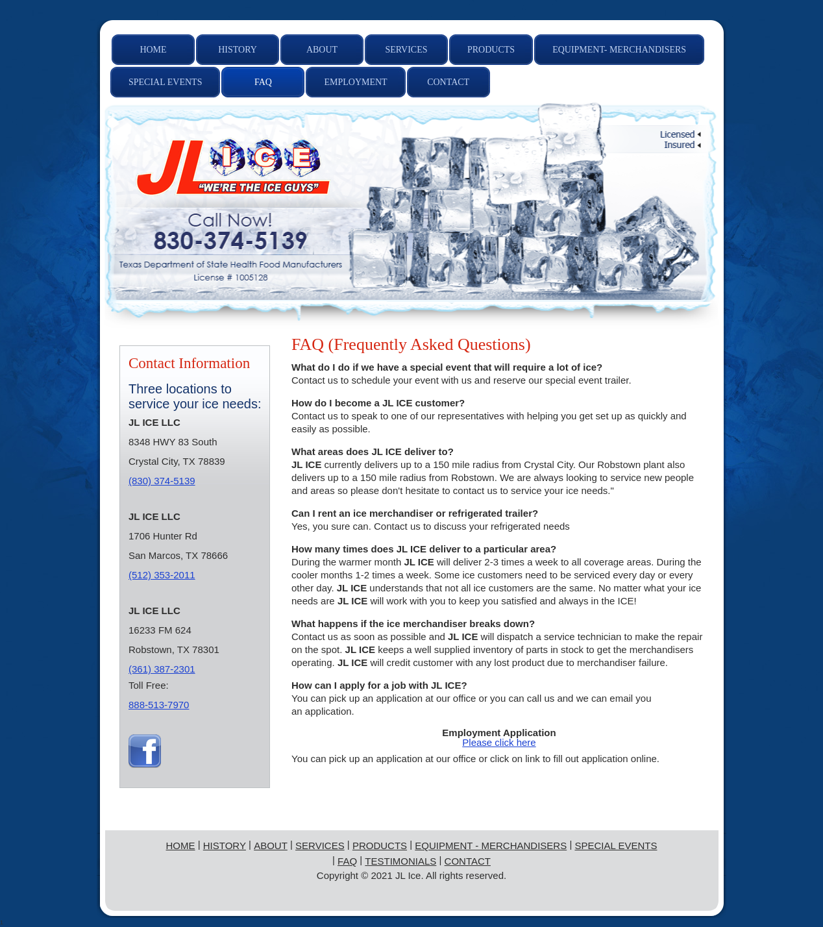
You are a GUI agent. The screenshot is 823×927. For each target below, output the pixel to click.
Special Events (615, 845)
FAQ (347, 861)
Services (320, 845)
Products (379, 845)
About (271, 845)
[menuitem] (153, 49)
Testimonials (400, 861)
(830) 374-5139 (162, 480)
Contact (467, 861)
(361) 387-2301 (162, 668)
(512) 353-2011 (162, 574)
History (224, 845)
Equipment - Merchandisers (491, 845)
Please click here (498, 742)
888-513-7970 (159, 704)
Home (180, 845)
